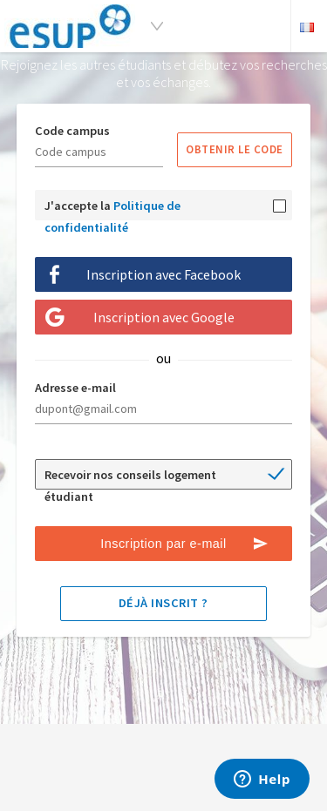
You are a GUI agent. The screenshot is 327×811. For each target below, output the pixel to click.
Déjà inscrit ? (163, 603)
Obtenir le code (234, 149)
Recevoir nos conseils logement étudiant (130, 478)
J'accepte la (112, 209)
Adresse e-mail (75, 387)
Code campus (72, 131)
